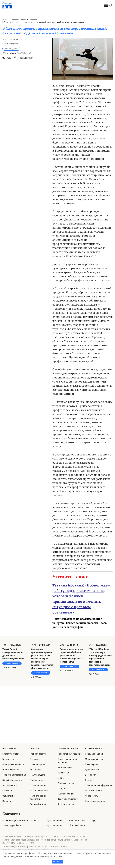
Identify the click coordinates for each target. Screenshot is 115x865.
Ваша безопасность (12, 780)
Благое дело (8, 759)
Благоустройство (10, 754)
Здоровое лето (92, 769)
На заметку (63, 773)
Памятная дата (37, 775)
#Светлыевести (9, 111)
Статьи (88, 780)
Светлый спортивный (68, 748)
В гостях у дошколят (68, 799)
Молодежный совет (94, 759)
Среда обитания (38, 804)
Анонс (60, 778)
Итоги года (7, 801)
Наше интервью (37, 764)
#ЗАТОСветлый (24, 111)
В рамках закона (38, 785)
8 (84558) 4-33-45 (54, 825)
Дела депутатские (66, 783)
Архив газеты (91, 796)
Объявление (8, 796)
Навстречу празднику (13, 764)
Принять (57, 861)
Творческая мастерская (14, 775)
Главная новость (38, 754)
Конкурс (62, 788)
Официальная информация (98, 785)
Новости (24, 77)
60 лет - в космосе (38, 790)
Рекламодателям (93, 790)
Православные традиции (70, 754)
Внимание (7, 790)
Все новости (91, 775)
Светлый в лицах (66, 794)
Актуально (35, 769)
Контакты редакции (95, 801)
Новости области (10, 769)
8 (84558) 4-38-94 (54, 820)
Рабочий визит (65, 767)
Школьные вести (66, 804)
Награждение (9, 748)
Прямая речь (91, 764)
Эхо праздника (9, 785)
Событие (34, 748)
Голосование (36, 780)
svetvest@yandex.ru (11, 825)
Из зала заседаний (94, 754)
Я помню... (35, 759)
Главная (6, 77)
